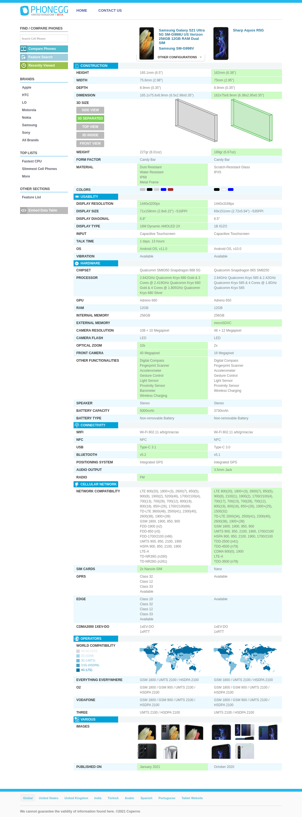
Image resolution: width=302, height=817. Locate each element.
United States (48, 798)
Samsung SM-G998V (176, 48)
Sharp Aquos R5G (248, 30)
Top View (90, 127)
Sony (26, 133)
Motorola (29, 110)
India (97, 798)
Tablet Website (192, 798)
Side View (90, 110)
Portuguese (167, 798)
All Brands (30, 140)
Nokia (26, 118)
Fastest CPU (32, 161)
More (26, 176)
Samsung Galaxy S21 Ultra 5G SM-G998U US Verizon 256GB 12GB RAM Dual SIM (182, 36)
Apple (26, 87)
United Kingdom (76, 798)
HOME (81, 10)
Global (28, 798)
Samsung (29, 125)
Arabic (129, 798)
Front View (90, 143)
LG (24, 102)
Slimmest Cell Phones (39, 169)
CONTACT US (110, 10)
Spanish (146, 798)
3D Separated (90, 118)
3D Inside (90, 135)
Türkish (113, 798)
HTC (25, 95)
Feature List (31, 197)
